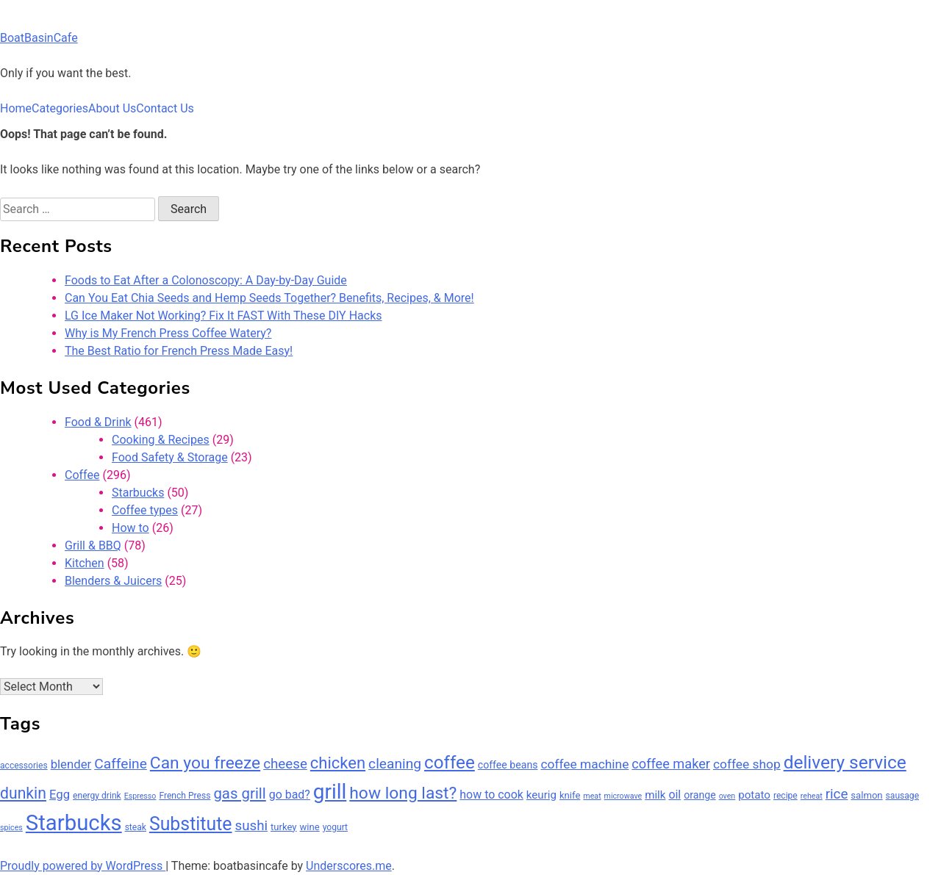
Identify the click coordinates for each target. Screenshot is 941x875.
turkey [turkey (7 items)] (284, 826)
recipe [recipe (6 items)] (785, 796)
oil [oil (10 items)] (674, 795)
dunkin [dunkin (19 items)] (23, 793)
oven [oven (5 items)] (727, 796)
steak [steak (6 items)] (135, 827)
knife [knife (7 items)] (569, 795)
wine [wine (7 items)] (310, 826)
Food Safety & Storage (170, 457)
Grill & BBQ (93, 545)
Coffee (82, 475)
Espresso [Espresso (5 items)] (140, 796)
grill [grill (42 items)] (329, 791)
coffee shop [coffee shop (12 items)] (747, 764)
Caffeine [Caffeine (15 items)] (120, 763)
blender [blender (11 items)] (71, 764)
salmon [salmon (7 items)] (866, 795)
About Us (112, 108)
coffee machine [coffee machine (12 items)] (584, 764)
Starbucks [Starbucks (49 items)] (74, 822)
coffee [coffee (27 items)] (449, 762)
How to (130, 528)
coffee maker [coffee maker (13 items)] (670, 763)
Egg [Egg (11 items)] (59, 794)
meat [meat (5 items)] (592, 796)
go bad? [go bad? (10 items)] (289, 795)
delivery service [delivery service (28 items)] (845, 762)
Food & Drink (98, 422)
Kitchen (84, 563)
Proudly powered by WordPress (82, 866)
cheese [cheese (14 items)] (285, 764)
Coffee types (145, 510)
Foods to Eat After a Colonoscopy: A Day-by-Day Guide (206, 280)
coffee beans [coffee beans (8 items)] (508, 765)
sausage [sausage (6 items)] (902, 796)
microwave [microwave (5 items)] (623, 796)
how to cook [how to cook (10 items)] (491, 795)
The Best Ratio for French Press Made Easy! (179, 351)
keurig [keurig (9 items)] (541, 795)
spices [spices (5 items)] (11, 827)
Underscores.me (349, 866)
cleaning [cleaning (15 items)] (394, 763)
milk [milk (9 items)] (655, 795)
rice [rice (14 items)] (837, 794)
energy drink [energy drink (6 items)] (97, 796)
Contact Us (165, 108)
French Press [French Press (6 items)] (184, 796)
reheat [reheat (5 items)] (812, 796)
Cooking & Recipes (161, 440)
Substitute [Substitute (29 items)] (190, 824)
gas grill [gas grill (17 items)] (239, 793)
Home (16, 108)
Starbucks (138, 493)
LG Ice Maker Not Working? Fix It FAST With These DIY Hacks (223, 316)
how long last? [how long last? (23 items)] (403, 793)
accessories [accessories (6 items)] (24, 765)
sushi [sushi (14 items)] (251, 826)
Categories (60, 108)
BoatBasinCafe (39, 38)
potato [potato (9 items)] (754, 795)
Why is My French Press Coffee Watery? (168, 333)
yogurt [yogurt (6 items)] (335, 827)
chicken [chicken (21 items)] (337, 763)
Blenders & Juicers (113, 581)
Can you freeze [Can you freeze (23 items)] (205, 763)
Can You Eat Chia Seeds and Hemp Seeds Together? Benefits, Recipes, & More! (269, 298)
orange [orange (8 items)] (699, 795)
